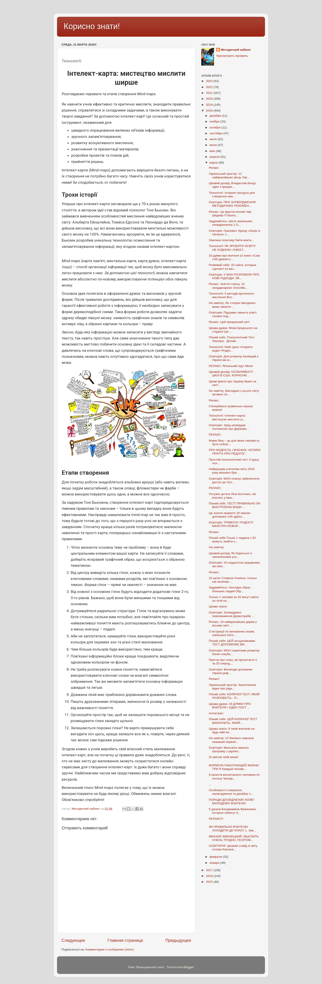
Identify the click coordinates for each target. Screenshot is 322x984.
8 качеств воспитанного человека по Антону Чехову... (234, 776)
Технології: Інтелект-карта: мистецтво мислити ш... (227, 417)
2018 (210, 110)
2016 (210, 876)
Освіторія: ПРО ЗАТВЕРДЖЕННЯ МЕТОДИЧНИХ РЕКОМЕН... (232, 203)
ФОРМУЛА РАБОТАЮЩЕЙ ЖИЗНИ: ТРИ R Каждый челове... (234, 767)
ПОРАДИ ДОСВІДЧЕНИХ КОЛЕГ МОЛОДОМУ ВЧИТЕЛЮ (232, 801)
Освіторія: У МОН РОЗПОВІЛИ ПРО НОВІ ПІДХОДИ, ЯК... (234, 276)
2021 (210, 93)
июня (214, 145)
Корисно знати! (92, 26)
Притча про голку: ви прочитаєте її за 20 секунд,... (233, 661)
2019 (210, 104)
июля (214, 139)
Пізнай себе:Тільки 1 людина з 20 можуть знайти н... (232, 539)
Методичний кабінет (236, 49)
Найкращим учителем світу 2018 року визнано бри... (231, 470)
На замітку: (217, 547)
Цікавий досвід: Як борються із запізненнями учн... (230, 555)
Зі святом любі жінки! (223, 757)
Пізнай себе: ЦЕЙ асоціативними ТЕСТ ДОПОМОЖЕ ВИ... (232, 642)
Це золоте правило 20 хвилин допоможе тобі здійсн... (229, 514)
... (210, 784)
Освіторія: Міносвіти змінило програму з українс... (229, 749)
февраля (216, 856)
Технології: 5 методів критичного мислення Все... (231, 295)
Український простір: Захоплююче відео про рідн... (232, 686)
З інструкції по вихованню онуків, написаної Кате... (232, 633)
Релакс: (214, 167)
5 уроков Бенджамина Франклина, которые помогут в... (233, 810)
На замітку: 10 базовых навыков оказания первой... (231, 739)
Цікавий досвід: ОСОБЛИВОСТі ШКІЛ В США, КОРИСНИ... (231, 373)
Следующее (73, 940)
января (215, 862)
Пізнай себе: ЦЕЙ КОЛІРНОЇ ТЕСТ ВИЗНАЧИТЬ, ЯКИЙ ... (233, 720)
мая (213, 151)
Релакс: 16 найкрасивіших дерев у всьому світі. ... (233, 623)
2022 (210, 87)
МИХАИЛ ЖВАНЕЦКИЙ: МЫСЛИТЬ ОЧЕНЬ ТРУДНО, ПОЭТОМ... (234, 838)
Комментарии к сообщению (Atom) (109, 949)
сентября (216, 133)
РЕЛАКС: (215, 434)
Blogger (188, 967)
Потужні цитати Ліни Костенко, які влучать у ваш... (232, 495)
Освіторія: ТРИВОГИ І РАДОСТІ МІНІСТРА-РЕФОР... (231, 524)
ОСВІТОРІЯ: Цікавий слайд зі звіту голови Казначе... (233, 847)
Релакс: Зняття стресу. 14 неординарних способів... (228, 285)
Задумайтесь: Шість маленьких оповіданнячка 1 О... (230, 222)
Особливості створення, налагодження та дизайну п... (231, 791)
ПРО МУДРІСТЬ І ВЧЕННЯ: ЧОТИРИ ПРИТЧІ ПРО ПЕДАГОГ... (235, 451)
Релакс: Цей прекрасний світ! (229, 322)
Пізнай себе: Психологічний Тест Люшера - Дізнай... (231, 339)
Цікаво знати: (218, 606)
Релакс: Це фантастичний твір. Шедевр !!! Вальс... (230, 213)
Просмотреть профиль (232, 55)
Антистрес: (216, 713)
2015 (210, 881)
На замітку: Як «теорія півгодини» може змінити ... (232, 304)
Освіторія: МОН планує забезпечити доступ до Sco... (234, 480)
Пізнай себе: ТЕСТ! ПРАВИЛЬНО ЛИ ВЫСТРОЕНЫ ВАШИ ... (234, 505)
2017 (210, 870)
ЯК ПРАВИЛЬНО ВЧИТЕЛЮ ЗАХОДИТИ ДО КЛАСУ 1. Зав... (232, 828)
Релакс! (214, 679)
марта (214, 162)
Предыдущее (178, 940)
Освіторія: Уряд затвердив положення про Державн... (229, 427)
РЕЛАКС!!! (216, 818)
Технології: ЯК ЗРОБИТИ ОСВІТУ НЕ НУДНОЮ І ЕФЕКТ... (232, 247)
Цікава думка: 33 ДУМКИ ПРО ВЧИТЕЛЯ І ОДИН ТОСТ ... (230, 705)
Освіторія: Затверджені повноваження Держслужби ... (231, 614)
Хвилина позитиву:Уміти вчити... (231, 240)
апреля (215, 156)
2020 (210, 98)
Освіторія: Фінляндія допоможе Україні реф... (230, 671)
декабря (216, 115)
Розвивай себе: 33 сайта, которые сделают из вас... (232, 266)
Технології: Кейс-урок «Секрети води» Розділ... (230, 348)
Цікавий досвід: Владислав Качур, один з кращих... (232, 184)
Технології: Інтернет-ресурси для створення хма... (232, 194)
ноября (215, 121)
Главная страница (125, 940)
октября (215, 127)
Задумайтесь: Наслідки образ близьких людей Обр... (229, 589)
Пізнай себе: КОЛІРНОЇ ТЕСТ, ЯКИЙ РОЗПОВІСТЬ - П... (234, 696)
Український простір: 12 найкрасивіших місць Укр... (229, 175)
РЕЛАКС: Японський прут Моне (231, 366)
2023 (210, 81)
